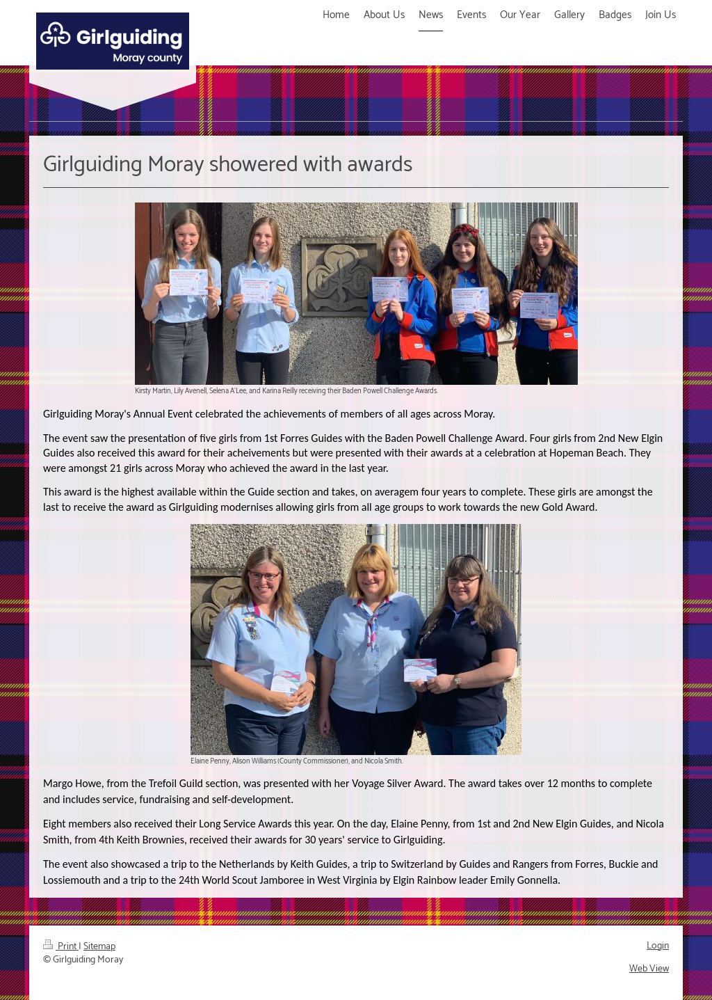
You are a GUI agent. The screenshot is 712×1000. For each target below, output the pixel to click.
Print (61, 947)
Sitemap (99, 947)
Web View (649, 969)
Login (658, 946)
